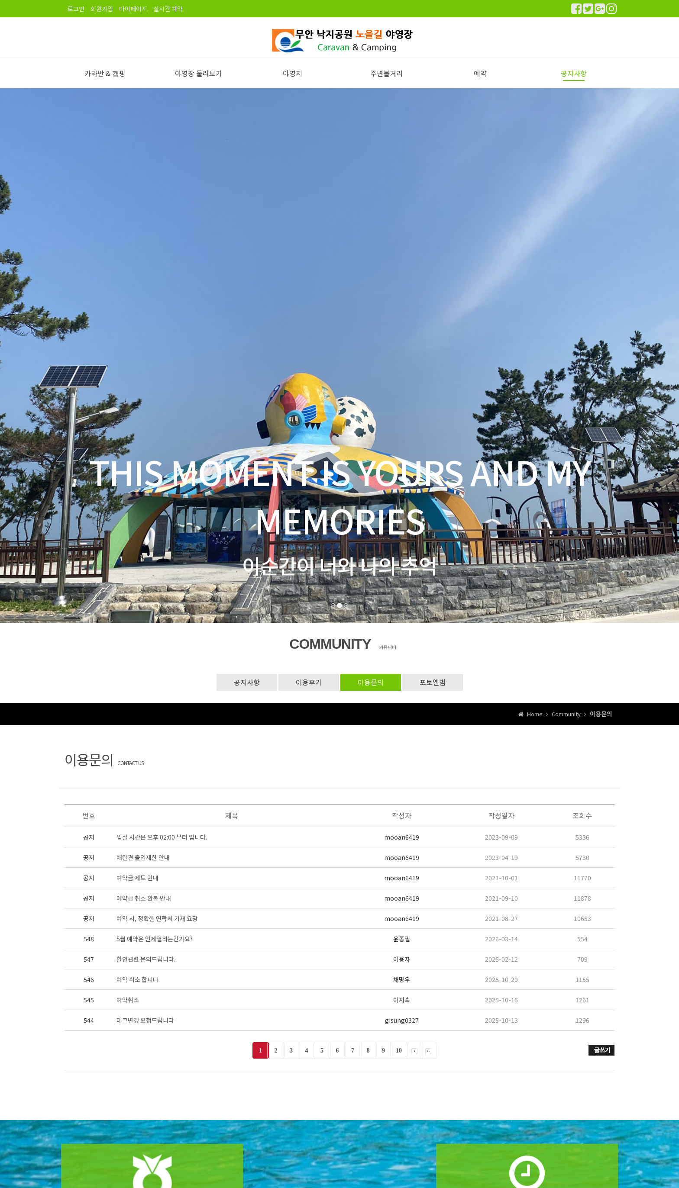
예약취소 (127, 1008)
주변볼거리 (386, 82)
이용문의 (371, 691)
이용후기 (309, 691)
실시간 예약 (168, 8)
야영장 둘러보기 (198, 82)
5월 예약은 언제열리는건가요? (154, 947)
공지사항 (574, 82)
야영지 (292, 82)
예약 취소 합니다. (138, 988)
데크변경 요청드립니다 (145, 1029)
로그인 (76, 8)
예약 (480, 82)
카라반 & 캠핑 (105, 82)
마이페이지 (133, 8)
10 (399, 1059)
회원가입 (102, 8)
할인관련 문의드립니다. (145, 968)
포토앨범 (433, 691)
